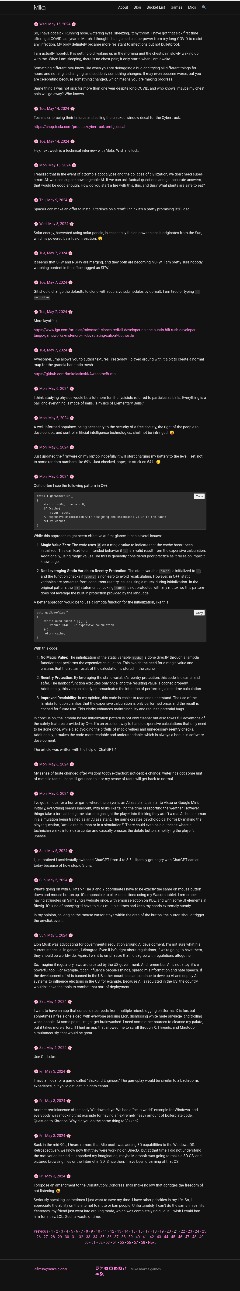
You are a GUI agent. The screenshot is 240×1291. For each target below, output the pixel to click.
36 (109, 1237)
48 (194, 1237)
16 (140, 1231)
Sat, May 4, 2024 (52, 1001)
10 (98, 1231)
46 (180, 1237)
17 (147, 1231)
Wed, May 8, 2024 (53, 224)
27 (46, 1237)
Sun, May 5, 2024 (53, 851)
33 (88, 1237)
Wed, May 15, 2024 (54, 24)
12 (112, 1231)
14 (126, 1231)
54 (115, 1242)
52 (100, 1242)
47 (187, 1237)
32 (81, 1237)
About (123, 7)
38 (124, 1237)
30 (67, 1237)
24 (197, 1231)
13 (119, 1231)
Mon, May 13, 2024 (54, 165)
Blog (137, 7)
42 (152, 1237)
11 (105, 1231)
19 (162, 1231)
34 (95, 1237)
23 (190, 1231)
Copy (199, 496)
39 (131, 1237)
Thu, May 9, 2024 (53, 200)
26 (39, 1237)
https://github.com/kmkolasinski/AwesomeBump (75, 374)
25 (204, 1231)
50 (86, 1242)
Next (152, 1242)
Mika (40, 7)
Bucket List (156, 7)
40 (138, 1237)
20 (169, 1231)
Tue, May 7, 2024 (53, 253)
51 (93, 1242)
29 (60, 1237)
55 (122, 1242)
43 (159, 1237)
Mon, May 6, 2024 (53, 388)
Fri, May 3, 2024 (52, 1071)
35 (102, 1237)
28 (53, 1237)
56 (129, 1242)
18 (155, 1231)
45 (173, 1237)
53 (107, 1242)
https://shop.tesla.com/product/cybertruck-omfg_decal (79, 127)
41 (145, 1237)
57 (136, 1242)
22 (183, 1231)
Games (176, 7)
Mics (192, 7)
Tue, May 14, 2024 (54, 108)
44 (166, 1237)
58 (143, 1242)
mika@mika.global (50, 1269)
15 (133, 1231)
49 (201, 1237)
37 (116, 1237)
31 (74, 1237)
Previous (41, 1231)
